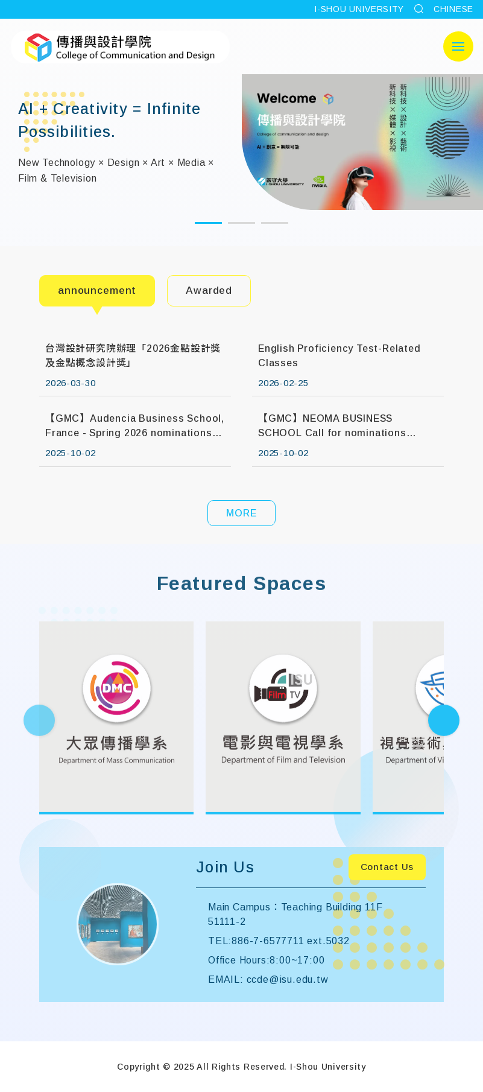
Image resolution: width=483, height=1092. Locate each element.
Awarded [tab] (209, 290)
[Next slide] (443, 742)
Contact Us (387, 867)
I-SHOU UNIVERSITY (359, 9)
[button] (208, 223)
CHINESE (453, 9)
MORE (241, 513)
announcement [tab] (97, 290)
